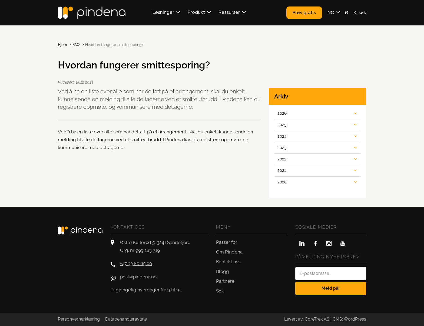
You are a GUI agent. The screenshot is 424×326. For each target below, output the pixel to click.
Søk (220, 291)
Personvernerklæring (79, 319)
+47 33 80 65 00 (136, 263)
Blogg (222, 271)
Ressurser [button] (229, 12)
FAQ (76, 44)
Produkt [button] (196, 12)
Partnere (225, 281)
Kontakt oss (228, 261)
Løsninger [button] (163, 12)
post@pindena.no (138, 276)
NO (330, 12)
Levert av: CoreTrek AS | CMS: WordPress (325, 319)
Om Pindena (229, 252)
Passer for (226, 242)
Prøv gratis (304, 12)
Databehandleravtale (126, 319)
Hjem (62, 44)
